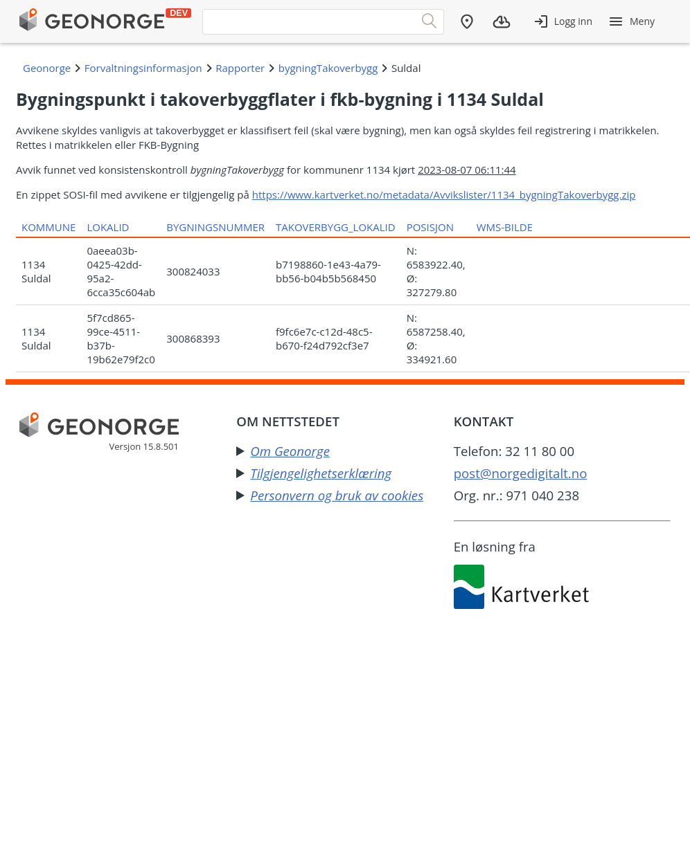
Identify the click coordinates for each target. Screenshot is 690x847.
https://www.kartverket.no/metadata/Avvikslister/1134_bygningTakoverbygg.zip (444, 194)
